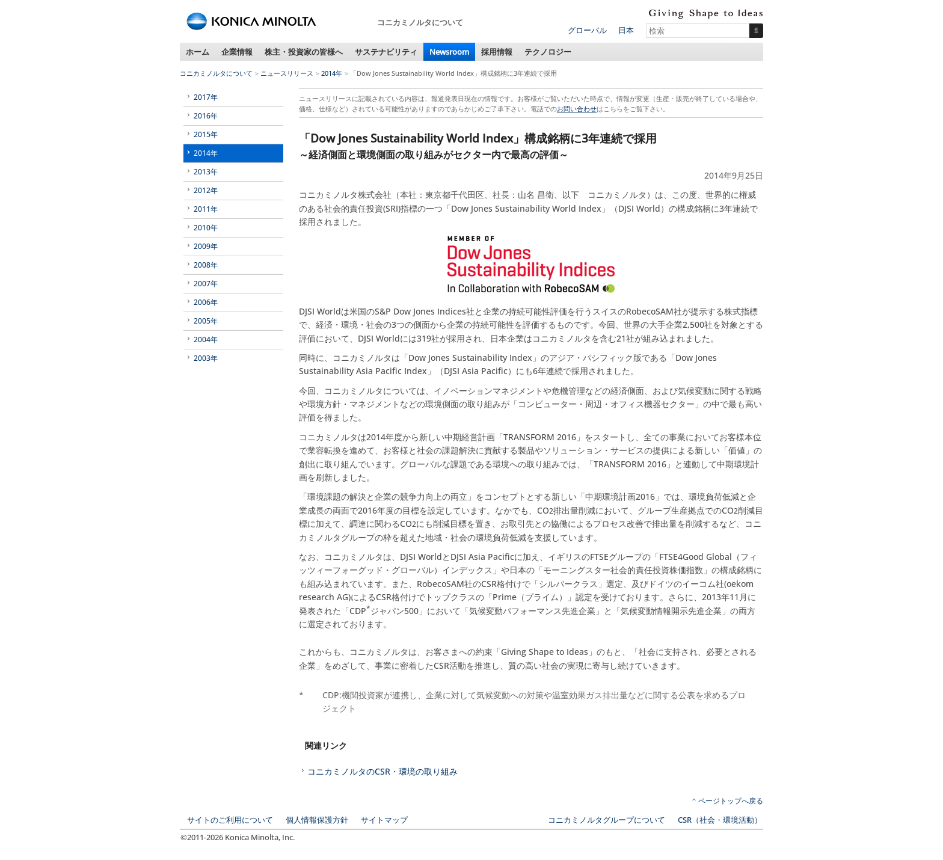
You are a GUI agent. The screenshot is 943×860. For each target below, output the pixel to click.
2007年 (206, 283)
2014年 (331, 73)
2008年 (206, 265)
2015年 (206, 134)
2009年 (206, 246)
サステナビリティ (386, 51)
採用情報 (496, 51)
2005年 (206, 321)
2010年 (206, 228)
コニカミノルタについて (216, 73)
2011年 (206, 209)
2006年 (206, 302)
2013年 (206, 172)
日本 (626, 30)
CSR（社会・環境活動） (720, 819)
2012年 (206, 190)
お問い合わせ (577, 108)
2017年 (206, 97)
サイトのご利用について (230, 819)
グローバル (587, 30)
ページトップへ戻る (730, 801)
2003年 (206, 358)
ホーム (197, 51)
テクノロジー (547, 51)
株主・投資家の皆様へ (304, 51)
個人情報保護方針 (317, 819)
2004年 (206, 339)
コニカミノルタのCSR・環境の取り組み (382, 771)
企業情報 (237, 51)
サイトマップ (384, 819)
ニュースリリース (286, 73)
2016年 (206, 116)
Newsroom (449, 51)
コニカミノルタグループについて (606, 819)
